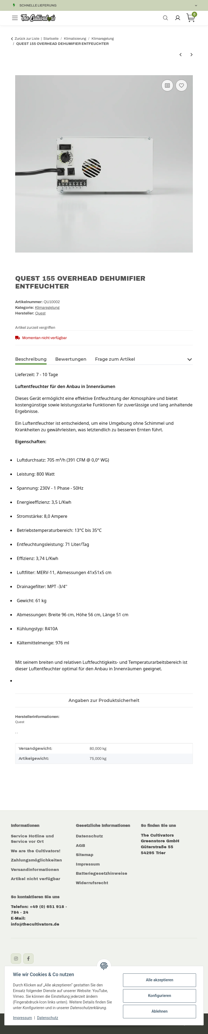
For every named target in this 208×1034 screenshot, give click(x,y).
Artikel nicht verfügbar (35, 879)
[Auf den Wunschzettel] (181, 85)
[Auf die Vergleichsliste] (167, 85)
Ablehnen (159, 1011)
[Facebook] (28, 958)
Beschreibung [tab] (31, 359)
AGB (80, 845)
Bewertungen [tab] (70, 359)
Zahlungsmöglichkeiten (36, 860)
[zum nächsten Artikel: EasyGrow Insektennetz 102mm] (191, 55)
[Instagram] (16, 958)
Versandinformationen (35, 869)
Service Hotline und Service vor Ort (32, 839)
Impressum (88, 864)
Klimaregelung (47, 308)
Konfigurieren (159, 995)
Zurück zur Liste (27, 39)
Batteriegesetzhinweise (101, 873)
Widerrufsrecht (92, 883)
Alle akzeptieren (159, 980)
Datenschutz (89, 836)
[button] (189, 359)
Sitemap (84, 855)
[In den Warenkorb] (19, 72)
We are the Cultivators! (35, 851)
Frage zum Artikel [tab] (115, 359)
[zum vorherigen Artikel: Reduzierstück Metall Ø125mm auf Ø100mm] (180, 55)
